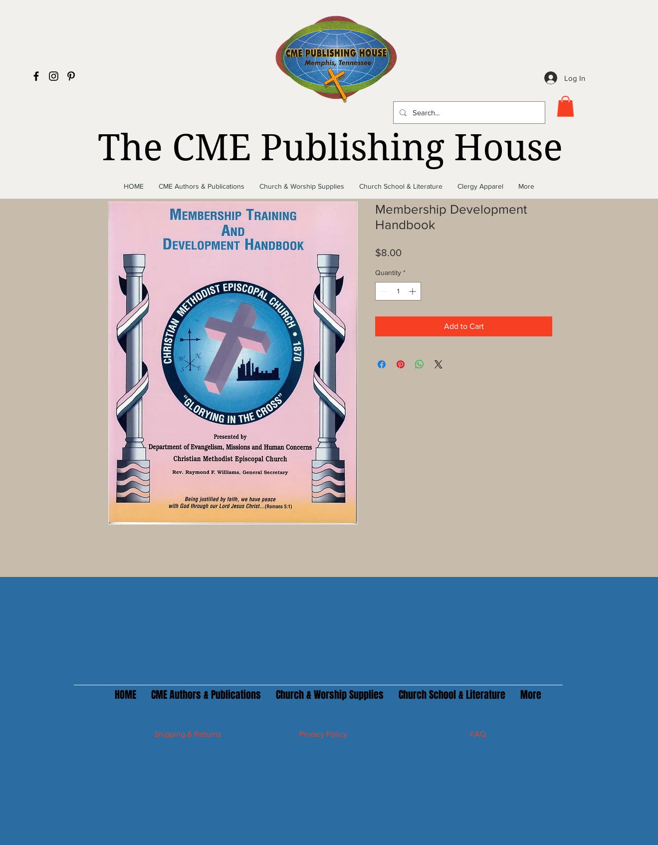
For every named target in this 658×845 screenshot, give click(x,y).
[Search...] (468, 112)
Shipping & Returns (187, 734)
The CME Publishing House (330, 147)
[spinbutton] (398, 291)
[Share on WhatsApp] (420, 364)
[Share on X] (438, 364)
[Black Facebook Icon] (36, 76)
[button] (565, 106)
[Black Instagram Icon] (53, 76)
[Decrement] (383, 291)
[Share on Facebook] (382, 364)
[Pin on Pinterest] (401, 364)
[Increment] (413, 291)
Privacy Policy (323, 734)
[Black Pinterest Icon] (71, 76)
